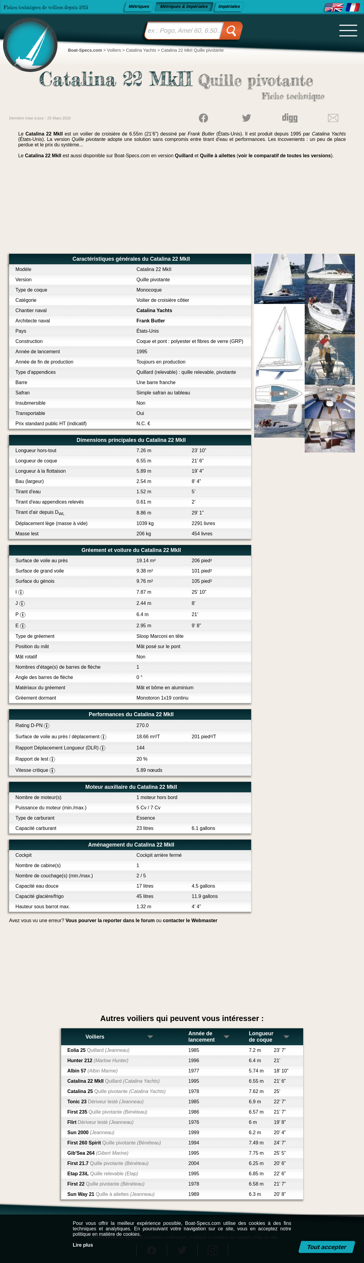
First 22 (106, 1183)
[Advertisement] (182, 208)
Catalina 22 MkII (113, 1081)
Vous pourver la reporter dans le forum (110, 920)
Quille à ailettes (217, 155)
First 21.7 (108, 1163)
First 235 (107, 1112)
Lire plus (83, 1245)
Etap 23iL (102, 1173)
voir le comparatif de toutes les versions (284, 155)
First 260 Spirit (114, 1142)
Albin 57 (92, 1070)
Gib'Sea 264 (98, 1153)
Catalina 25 (116, 1091)
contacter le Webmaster (190, 920)
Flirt (100, 1122)
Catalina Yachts (154, 310)
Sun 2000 (91, 1132)
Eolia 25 (98, 1050)
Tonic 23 (105, 1101)
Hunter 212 (98, 1060)
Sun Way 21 (111, 1194)
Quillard (184, 155)
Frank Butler (150, 320)
